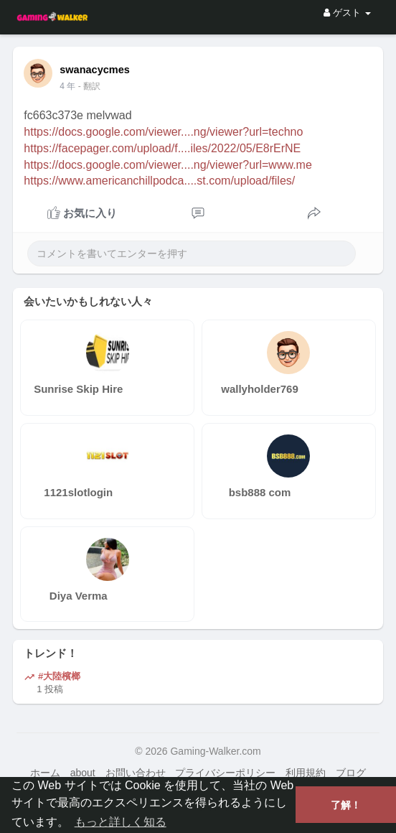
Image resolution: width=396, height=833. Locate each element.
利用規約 (306, 772)
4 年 (67, 86)
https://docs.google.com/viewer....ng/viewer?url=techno (163, 132)
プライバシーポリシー (225, 772)
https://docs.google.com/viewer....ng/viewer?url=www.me (168, 165)
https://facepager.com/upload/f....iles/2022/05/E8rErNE (162, 148)
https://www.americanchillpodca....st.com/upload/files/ (159, 180)
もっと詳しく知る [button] (120, 822)
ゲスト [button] (347, 12)
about (82, 772)
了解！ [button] (346, 805)
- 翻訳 (89, 86)
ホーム (45, 772)
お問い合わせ (135, 772)
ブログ (351, 772)
